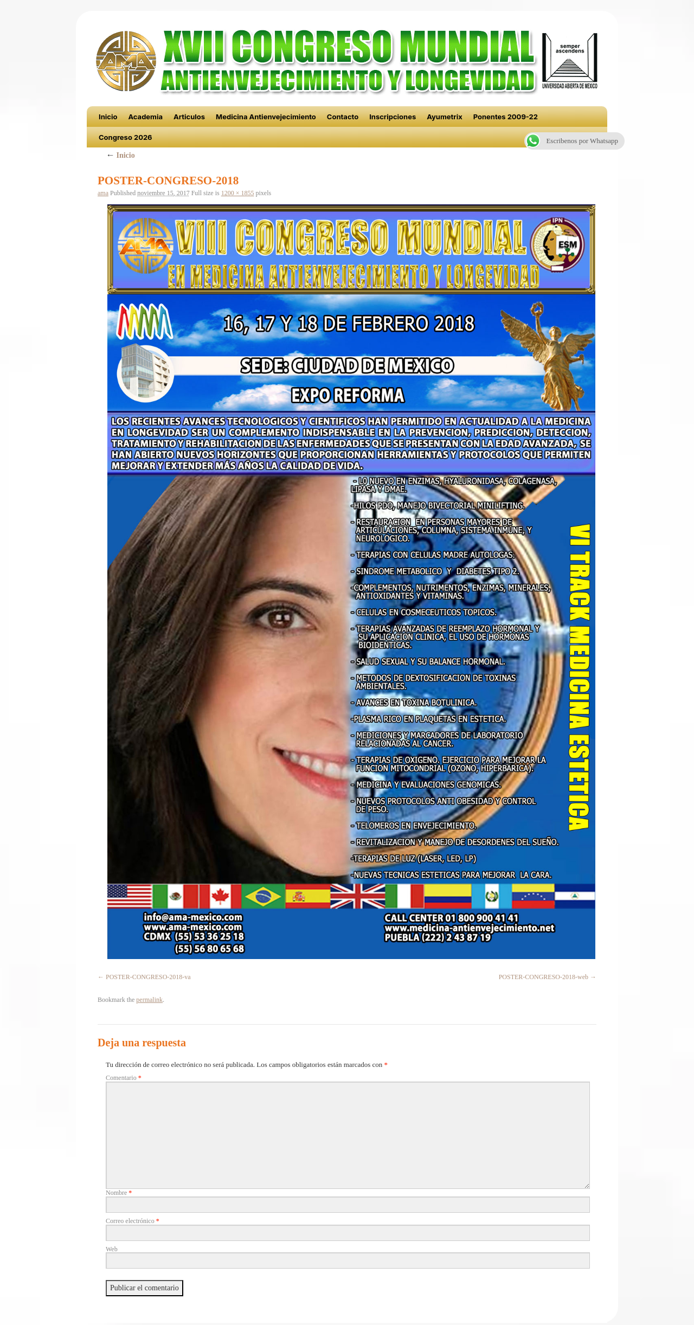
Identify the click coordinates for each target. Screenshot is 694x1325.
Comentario (124, 1078)
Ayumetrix (444, 116)
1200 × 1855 (237, 193)
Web (112, 1249)
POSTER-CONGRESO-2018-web (543, 977)
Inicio (108, 116)
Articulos (189, 116)
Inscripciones (392, 116)
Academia (145, 116)
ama (103, 193)
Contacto (342, 116)
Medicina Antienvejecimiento (266, 116)
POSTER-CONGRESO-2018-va (148, 977)
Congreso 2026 (125, 137)
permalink (149, 1000)
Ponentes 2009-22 (505, 116)
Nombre (119, 1193)
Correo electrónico (132, 1221)
